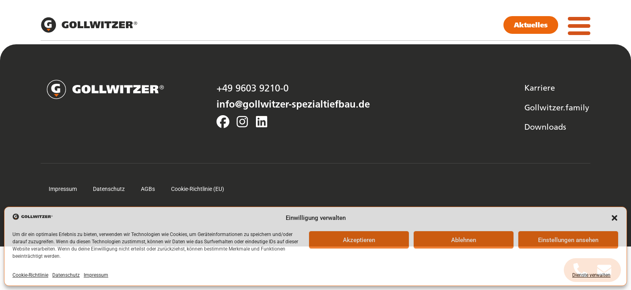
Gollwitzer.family (556, 107)
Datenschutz (66, 275)
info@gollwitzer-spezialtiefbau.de (293, 104)
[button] (614, 218)
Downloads (545, 126)
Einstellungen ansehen (568, 240)
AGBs (148, 189)
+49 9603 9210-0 (253, 88)
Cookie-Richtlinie (30, 275)
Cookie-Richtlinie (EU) (197, 189)
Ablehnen (463, 240)
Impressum (96, 275)
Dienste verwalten (591, 275)
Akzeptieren (359, 240)
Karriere (539, 87)
